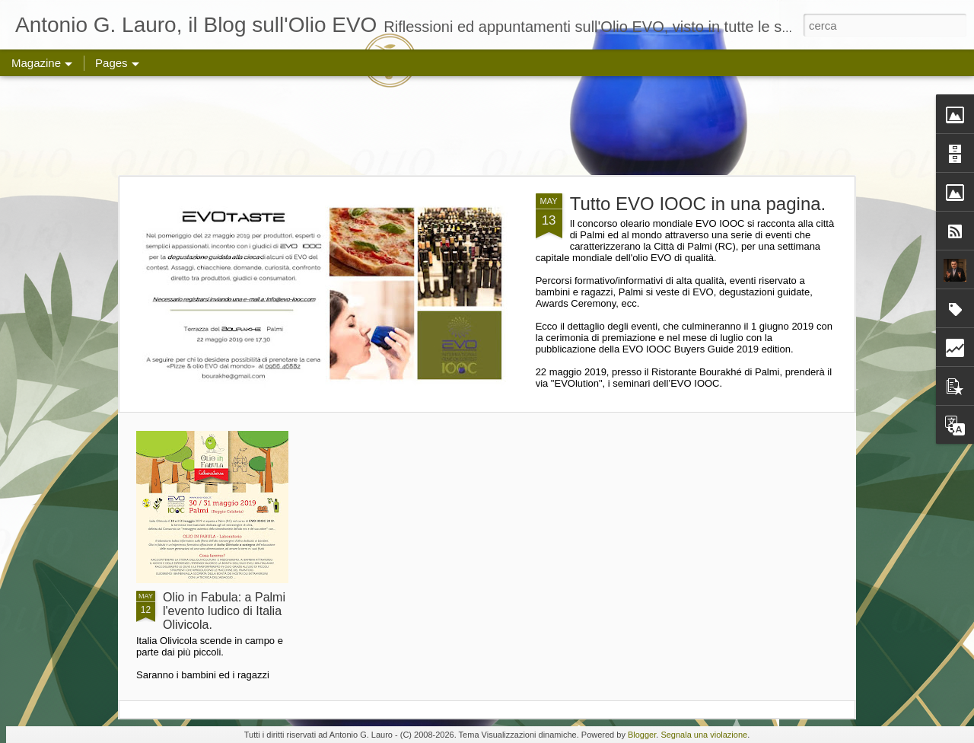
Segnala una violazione (703, 734)
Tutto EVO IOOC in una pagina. (698, 203)
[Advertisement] (487, 125)
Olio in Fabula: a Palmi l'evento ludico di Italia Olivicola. (224, 611)
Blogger (642, 734)
